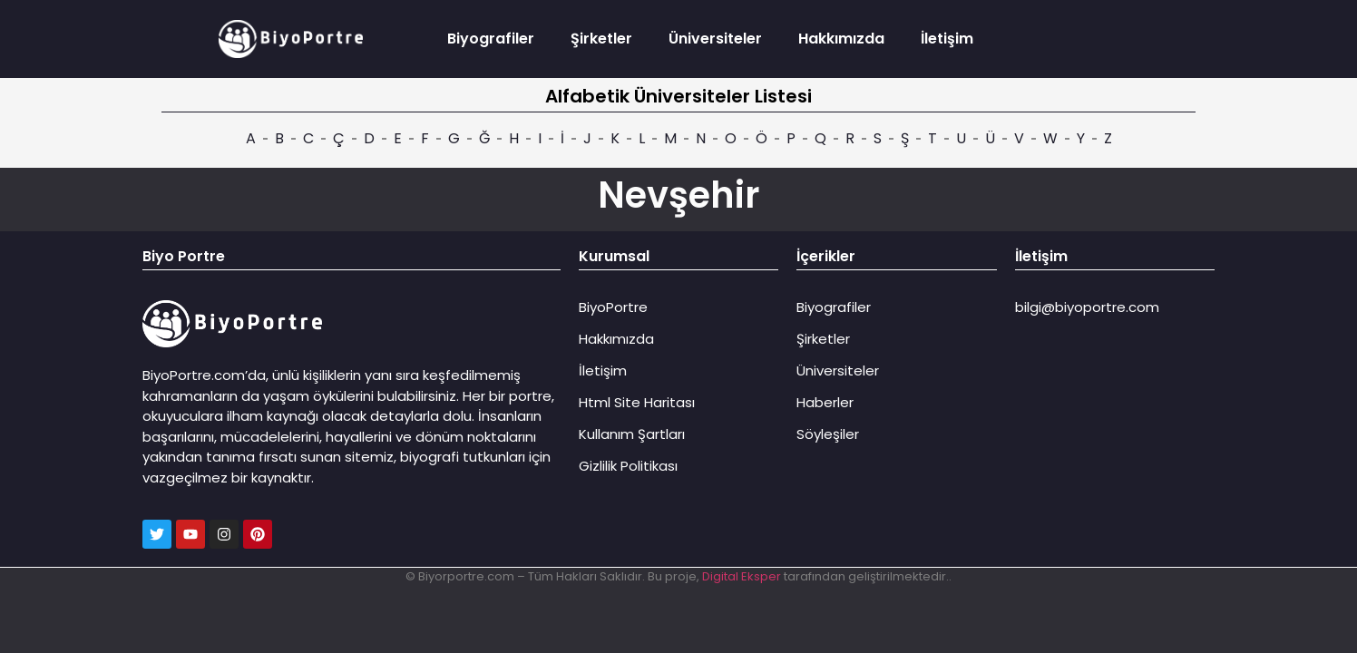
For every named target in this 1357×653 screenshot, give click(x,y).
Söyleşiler (827, 433)
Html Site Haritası (637, 402)
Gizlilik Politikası (628, 465)
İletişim (947, 38)
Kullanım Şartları (632, 433)
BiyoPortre (613, 307)
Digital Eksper (741, 576)
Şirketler (601, 38)
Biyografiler (490, 38)
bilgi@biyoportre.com (1087, 307)
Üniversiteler (715, 38)
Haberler (825, 402)
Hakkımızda (841, 38)
